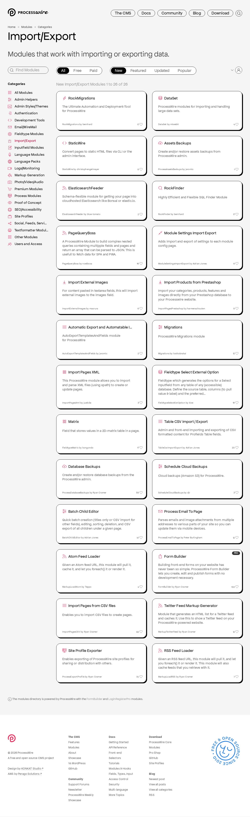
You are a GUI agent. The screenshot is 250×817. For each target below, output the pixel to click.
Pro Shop (155, 753)
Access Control (118, 779)
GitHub (72, 769)
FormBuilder (94, 699)
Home (12, 27)
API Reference (118, 748)
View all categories (160, 790)
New (118, 70)
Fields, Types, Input (121, 774)
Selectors (115, 758)
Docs (146, 13)
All (63, 70)
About (72, 753)
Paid (93, 70)
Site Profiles (156, 763)
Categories (45, 27)
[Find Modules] (28, 70)
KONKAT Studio (31, 769)
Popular (184, 70)
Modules (26, 27)
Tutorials (114, 763)
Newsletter (75, 790)
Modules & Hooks (120, 769)
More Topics (116, 795)
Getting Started (119, 742)
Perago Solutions (28, 774)
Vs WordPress (77, 763)
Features (73, 742)
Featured (138, 70)
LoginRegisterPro (119, 699)
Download (220, 13)
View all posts (157, 785)
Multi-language (118, 790)
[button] (236, 70)
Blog (197, 13)
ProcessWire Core (160, 742)
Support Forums (78, 785)
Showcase (74, 758)
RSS (151, 795)
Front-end (115, 753)
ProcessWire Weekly (81, 795)
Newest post (157, 779)
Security (114, 785)
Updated (162, 70)
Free (77, 70)
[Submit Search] (239, 13)
